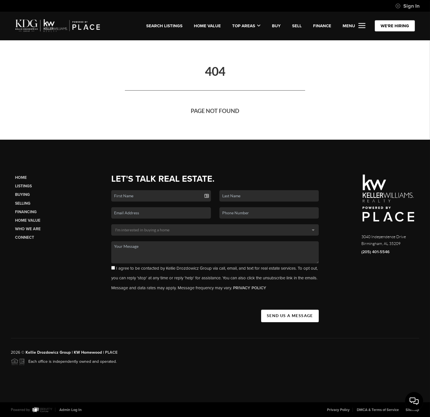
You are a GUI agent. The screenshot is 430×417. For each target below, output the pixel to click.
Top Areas (246, 25)
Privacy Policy (338, 410)
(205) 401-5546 (375, 252)
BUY (276, 25)
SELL (297, 25)
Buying (22, 194)
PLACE (111, 354)
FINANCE (322, 25)
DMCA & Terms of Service (378, 410)
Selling (22, 203)
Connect (24, 237)
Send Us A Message (290, 315)
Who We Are (28, 229)
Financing (26, 211)
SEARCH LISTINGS (164, 25)
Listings (23, 186)
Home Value (207, 25)
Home (21, 177)
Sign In (407, 6)
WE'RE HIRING (395, 25)
